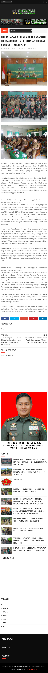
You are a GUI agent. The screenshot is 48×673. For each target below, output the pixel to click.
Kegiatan (33, 48)
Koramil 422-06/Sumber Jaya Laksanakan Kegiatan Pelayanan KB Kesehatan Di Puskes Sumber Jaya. (30, 462)
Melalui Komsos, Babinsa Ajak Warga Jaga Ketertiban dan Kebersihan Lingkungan (29, 549)
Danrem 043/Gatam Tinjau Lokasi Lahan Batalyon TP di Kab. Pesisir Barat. (28, 490)
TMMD (4, 623)
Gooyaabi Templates (31, 670)
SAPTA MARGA (18, 479)
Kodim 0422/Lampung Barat (20, 666)
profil (4, 619)
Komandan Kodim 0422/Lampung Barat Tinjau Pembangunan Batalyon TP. (28, 519)
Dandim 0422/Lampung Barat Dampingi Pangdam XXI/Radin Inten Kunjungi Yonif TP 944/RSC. (29, 471)
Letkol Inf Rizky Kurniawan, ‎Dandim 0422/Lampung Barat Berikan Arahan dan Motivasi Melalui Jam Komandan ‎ (29, 511)
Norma (5, 615)
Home (5, 30)
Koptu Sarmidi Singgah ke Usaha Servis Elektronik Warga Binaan (29, 529)
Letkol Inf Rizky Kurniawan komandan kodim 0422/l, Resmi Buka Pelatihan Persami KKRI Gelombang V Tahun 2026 (28, 501)
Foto (4, 604)
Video (4, 626)
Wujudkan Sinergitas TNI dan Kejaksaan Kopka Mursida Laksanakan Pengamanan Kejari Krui (28, 540)
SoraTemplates (21, 670)
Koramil (5, 612)
